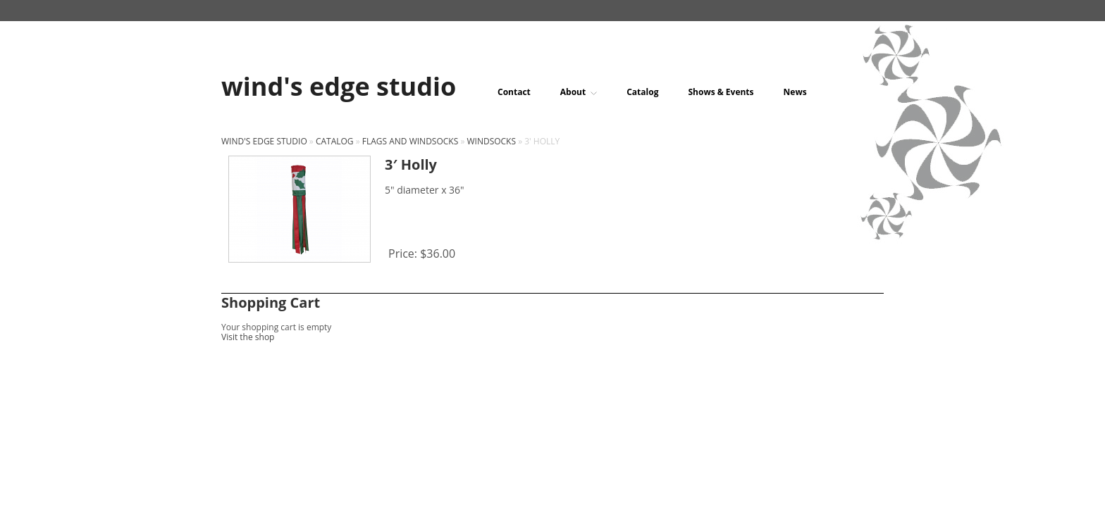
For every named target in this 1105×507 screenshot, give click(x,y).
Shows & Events (720, 92)
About (578, 92)
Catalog (642, 92)
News (795, 92)
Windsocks (491, 141)
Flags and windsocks (410, 141)
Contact (514, 92)
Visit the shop (247, 337)
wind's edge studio (264, 141)
